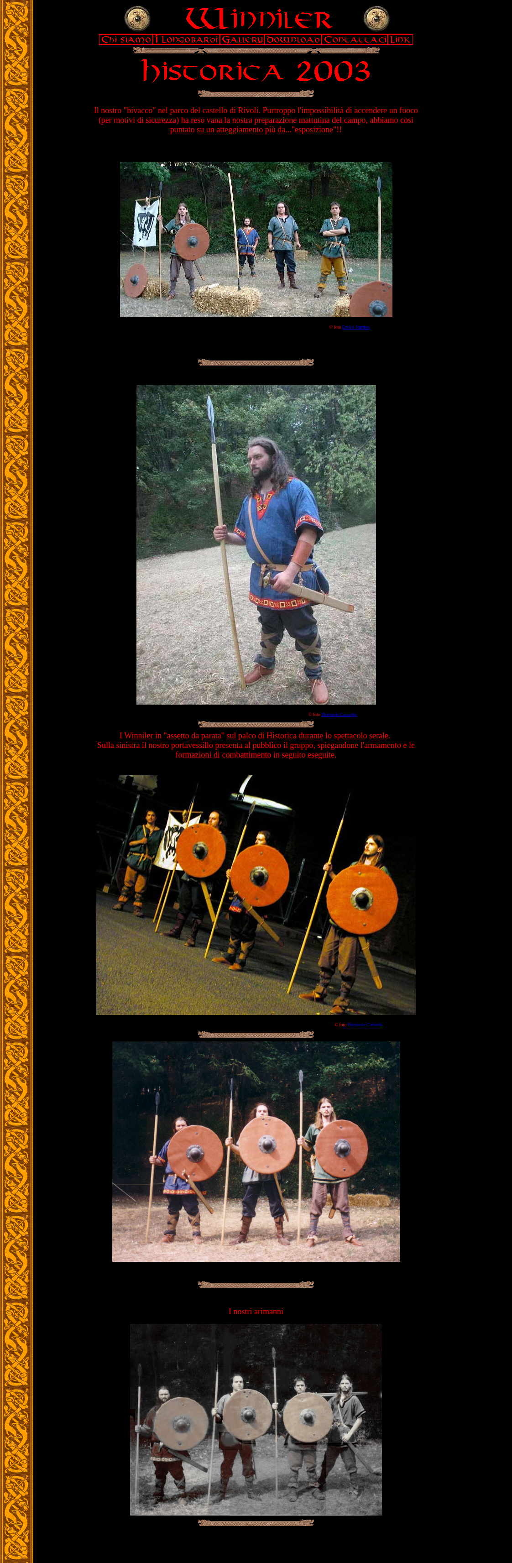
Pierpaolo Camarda (338, 714)
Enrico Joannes (356, 326)
